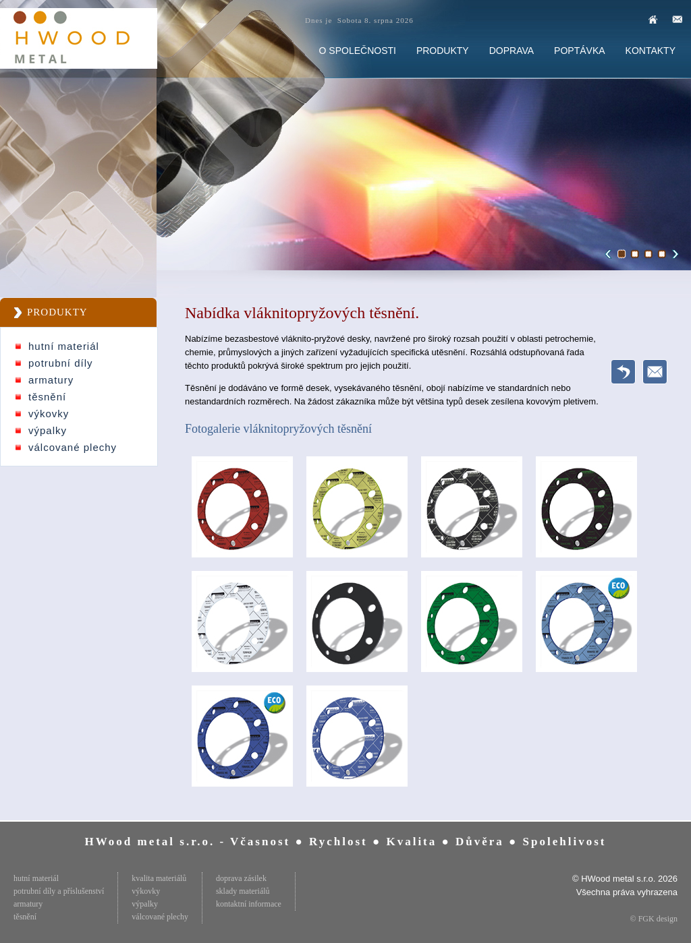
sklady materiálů (243, 891)
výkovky (48, 413)
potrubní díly (60, 363)
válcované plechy (72, 447)
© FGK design (654, 918)
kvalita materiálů (159, 878)
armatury (51, 380)
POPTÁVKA (579, 50)
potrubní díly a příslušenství (58, 891)
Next (673, 254)
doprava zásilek (241, 878)
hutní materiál (63, 346)
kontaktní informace (248, 904)
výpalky (47, 430)
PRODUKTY (442, 50)
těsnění (47, 396)
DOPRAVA (511, 50)
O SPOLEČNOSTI (357, 50)
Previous (610, 254)
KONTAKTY (650, 50)
